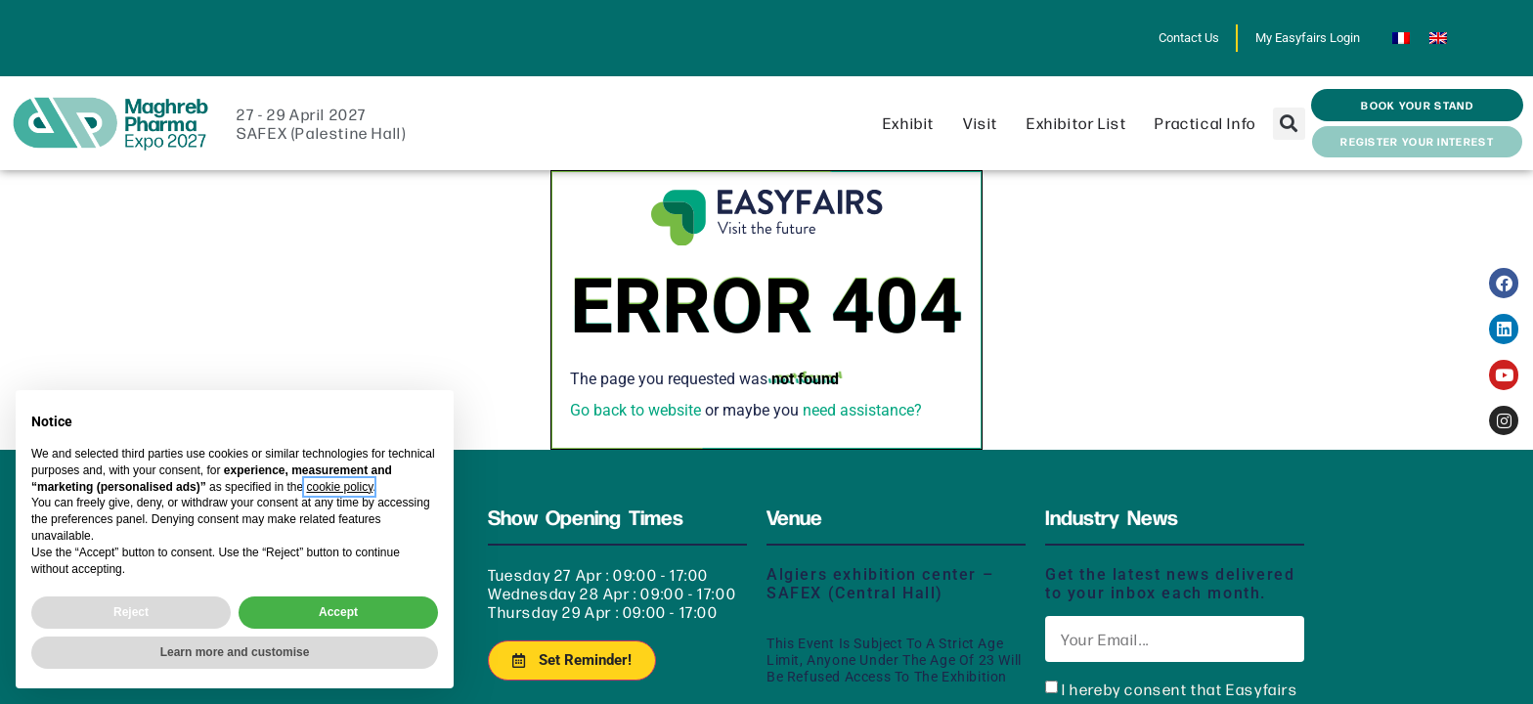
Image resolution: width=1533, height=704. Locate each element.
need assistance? (862, 410)
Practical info (1210, 122)
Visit (985, 122)
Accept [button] (338, 612)
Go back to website (635, 410)
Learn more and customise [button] (235, 652)
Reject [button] (131, 612)
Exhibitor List (1081, 122)
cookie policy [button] (339, 487)
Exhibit (913, 122)
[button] (1289, 124)
